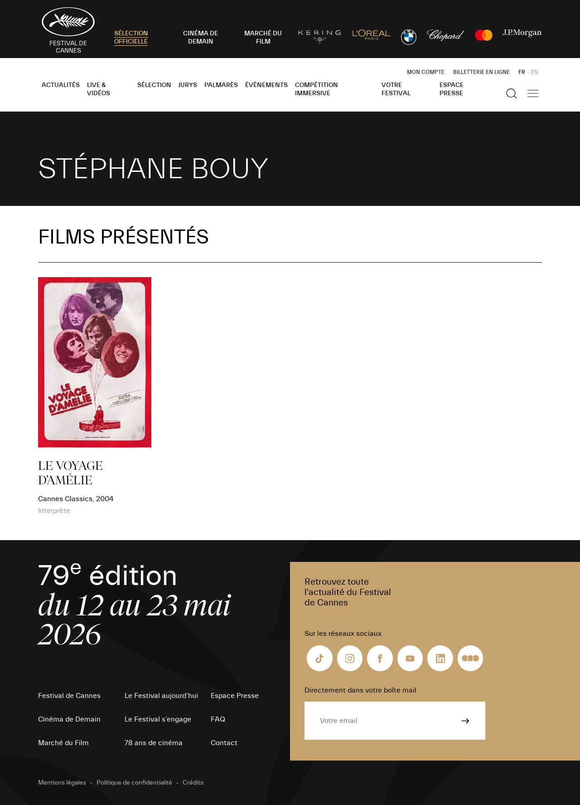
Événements (266, 85)
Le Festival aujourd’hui (161, 696)
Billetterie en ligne (481, 72)
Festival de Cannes (69, 696)
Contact (224, 743)
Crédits (193, 782)
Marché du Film (63, 743)
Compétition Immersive (316, 89)
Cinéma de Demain (69, 719)
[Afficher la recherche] (511, 93)
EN (534, 72)
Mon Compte (426, 72)
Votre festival (396, 89)
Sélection (154, 85)
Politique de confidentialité (134, 782)
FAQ (218, 719)
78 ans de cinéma (154, 743)
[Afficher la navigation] (532, 93)
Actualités (61, 85)
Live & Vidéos (98, 89)
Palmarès (221, 85)
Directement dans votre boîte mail (360, 690)
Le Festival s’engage (158, 719)
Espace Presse (452, 89)
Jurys (187, 85)
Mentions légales (62, 782)
